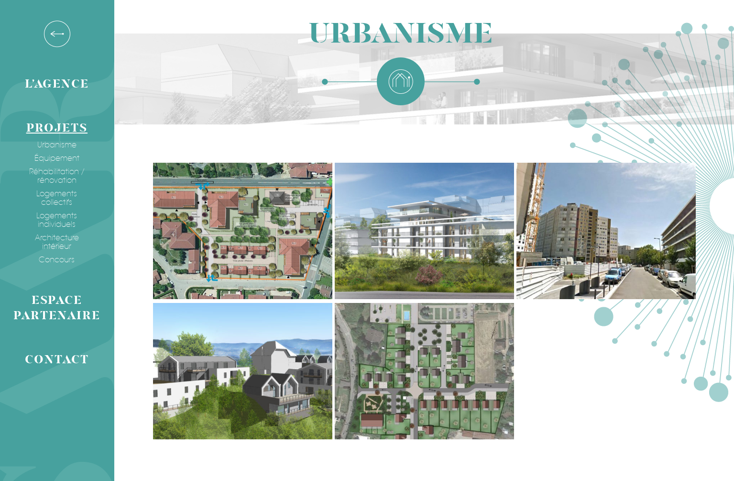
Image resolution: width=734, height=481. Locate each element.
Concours (55, 260)
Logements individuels (55, 220)
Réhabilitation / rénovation (55, 176)
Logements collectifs (55, 198)
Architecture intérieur (55, 242)
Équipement (55, 158)
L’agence (55, 84)
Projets (55, 128)
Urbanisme (55, 145)
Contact (55, 359)
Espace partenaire (55, 308)
